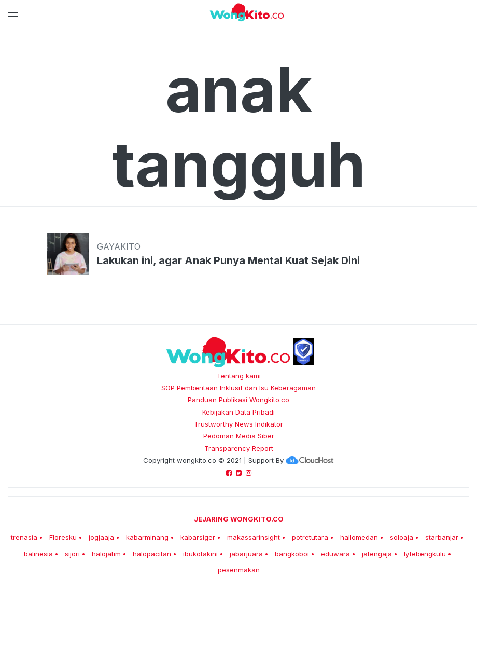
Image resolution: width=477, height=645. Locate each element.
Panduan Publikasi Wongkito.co (238, 399)
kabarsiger (197, 537)
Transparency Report (238, 448)
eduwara (335, 554)
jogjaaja (101, 537)
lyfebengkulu (425, 554)
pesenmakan (239, 570)
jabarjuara (246, 554)
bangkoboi (292, 554)
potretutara (310, 537)
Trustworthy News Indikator (238, 424)
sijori (72, 554)
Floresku (63, 537)
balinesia (38, 554)
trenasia (24, 537)
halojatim (106, 554)
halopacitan (152, 554)
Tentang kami (239, 376)
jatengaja (377, 554)
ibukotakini (200, 554)
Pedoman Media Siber (238, 436)
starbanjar (441, 537)
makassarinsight (253, 537)
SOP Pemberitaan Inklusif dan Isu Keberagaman (238, 387)
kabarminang (147, 537)
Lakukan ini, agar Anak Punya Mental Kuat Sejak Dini (228, 260)
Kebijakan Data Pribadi (238, 412)
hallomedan (359, 537)
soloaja (401, 537)
